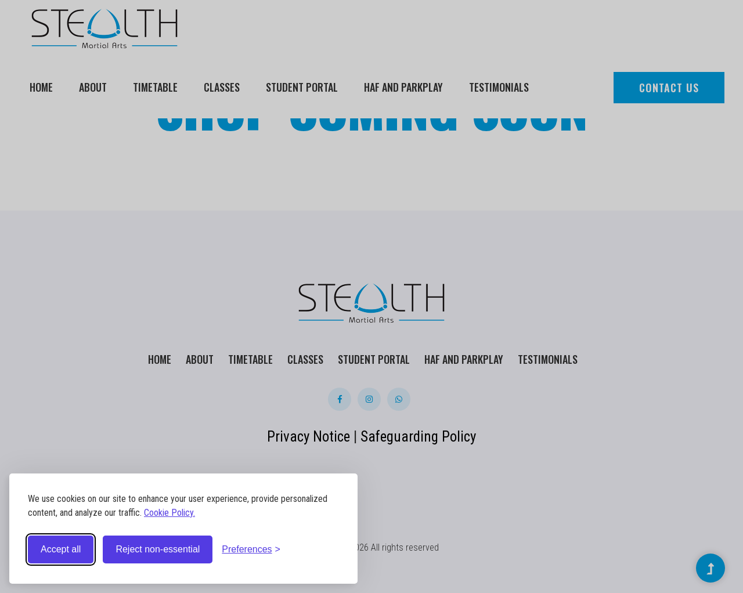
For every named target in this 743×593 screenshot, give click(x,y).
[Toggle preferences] (251, 549)
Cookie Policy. (169, 512)
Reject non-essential (158, 549)
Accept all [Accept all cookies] (61, 549)
